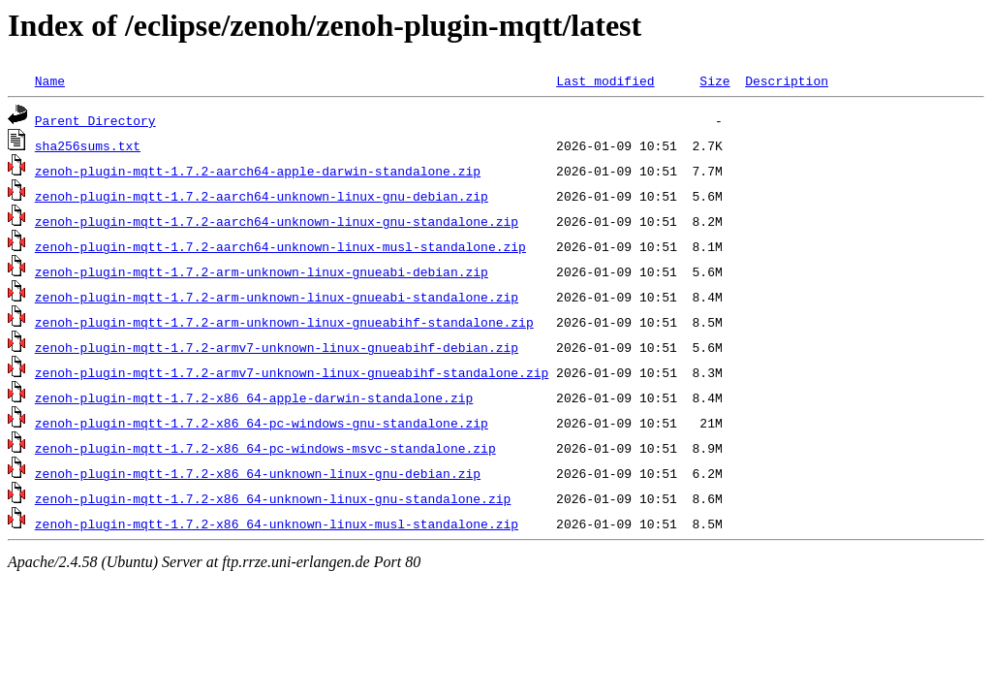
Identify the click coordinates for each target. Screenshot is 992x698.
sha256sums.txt (87, 145)
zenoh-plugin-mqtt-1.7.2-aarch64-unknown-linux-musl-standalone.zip (280, 246)
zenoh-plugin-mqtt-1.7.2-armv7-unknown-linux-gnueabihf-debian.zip (276, 347)
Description (786, 80)
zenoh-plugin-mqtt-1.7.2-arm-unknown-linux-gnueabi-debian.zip (261, 271)
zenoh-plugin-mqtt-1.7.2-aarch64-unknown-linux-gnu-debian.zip (261, 196)
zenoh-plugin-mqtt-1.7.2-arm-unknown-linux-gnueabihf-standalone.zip (284, 322)
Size (714, 80)
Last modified (605, 80)
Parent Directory (95, 120)
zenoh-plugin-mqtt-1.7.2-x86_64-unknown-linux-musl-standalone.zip (276, 523)
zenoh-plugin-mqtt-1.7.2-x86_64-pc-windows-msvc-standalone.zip (265, 448)
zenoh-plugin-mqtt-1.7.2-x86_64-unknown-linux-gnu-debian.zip (257, 473)
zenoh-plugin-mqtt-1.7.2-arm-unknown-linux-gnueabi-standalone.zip (276, 296)
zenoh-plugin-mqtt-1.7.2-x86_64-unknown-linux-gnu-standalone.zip (273, 498)
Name (50, 80)
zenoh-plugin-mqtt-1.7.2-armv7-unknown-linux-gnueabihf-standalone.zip (291, 372)
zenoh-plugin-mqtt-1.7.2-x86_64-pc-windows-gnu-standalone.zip (261, 422)
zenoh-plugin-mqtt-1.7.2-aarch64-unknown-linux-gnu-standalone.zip (276, 221)
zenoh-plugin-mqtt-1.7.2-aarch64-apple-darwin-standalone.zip (257, 170)
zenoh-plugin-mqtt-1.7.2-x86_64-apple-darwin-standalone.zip (254, 397)
